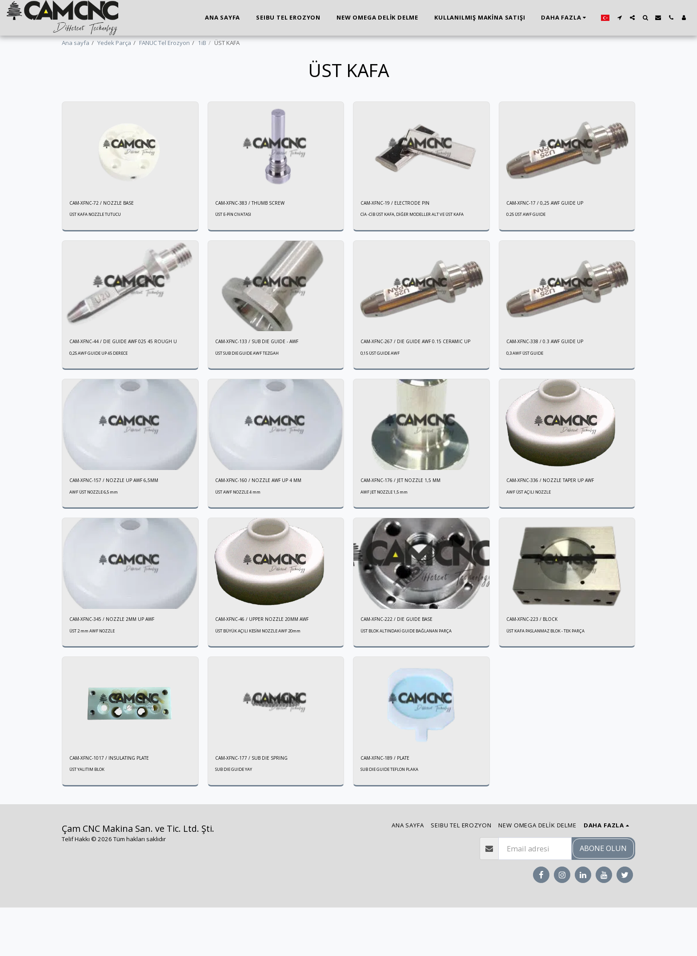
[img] (130, 170)
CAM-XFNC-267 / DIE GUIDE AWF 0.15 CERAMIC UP (409, 377)
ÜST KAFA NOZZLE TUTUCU (100, 239)
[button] (619, 17)
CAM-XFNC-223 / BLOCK (537, 664)
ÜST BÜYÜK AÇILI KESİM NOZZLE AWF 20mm (266, 677)
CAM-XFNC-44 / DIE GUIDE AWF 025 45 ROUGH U (120, 377)
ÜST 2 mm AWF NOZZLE (96, 677)
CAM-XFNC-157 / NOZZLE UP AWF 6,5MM (123, 523)
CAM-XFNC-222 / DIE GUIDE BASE (404, 664)
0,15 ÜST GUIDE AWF (384, 395)
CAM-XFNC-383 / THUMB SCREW (257, 227)
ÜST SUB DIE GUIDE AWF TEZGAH (252, 386)
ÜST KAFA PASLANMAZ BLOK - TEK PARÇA (553, 677)
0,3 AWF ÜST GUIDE (528, 386)
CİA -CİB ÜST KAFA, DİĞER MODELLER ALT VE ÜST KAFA (416, 242)
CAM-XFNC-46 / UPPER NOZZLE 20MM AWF (271, 664)
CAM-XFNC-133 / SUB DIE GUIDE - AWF (265, 373)
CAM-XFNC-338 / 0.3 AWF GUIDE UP (553, 373)
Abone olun (603, 896)
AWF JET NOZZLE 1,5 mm (389, 536)
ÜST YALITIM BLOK (90, 818)
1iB (202, 43)
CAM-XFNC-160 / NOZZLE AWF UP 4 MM (267, 523)
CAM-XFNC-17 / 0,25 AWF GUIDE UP (553, 227)
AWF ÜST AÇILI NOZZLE (532, 536)
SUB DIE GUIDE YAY (236, 818)
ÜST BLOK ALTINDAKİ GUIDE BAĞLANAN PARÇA (414, 677)
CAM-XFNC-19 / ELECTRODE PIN (402, 227)
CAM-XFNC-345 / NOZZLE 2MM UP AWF (120, 664)
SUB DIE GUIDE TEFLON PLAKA (395, 818)
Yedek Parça (114, 43)
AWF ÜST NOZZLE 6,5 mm (98, 536)
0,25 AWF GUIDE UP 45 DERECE (104, 395)
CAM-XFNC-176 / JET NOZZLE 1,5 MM (409, 523)
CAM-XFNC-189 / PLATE (391, 805)
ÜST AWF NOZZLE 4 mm (242, 536)
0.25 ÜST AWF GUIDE (529, 239)
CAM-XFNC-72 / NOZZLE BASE (108, 227)
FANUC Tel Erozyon (164, 43)
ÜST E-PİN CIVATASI (236, 239)
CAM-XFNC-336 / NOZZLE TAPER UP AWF (559, 523)
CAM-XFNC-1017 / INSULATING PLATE (118, 805)
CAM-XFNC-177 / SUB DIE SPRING (259, 805)
